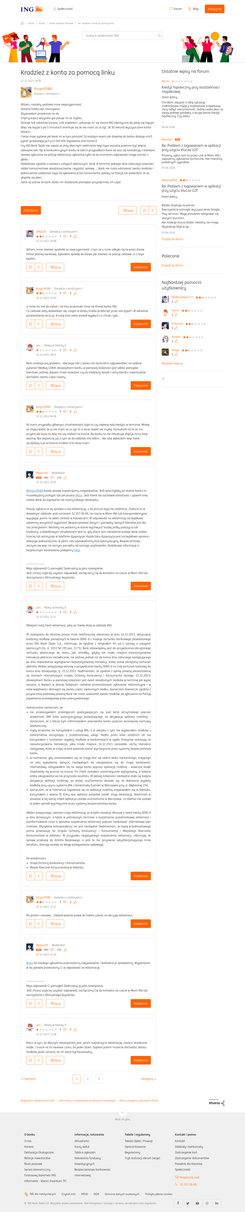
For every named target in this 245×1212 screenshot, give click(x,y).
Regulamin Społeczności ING (38, 1100)
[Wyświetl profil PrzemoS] (178, 323)
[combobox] (122, 35)
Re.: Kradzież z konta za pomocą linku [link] (96, 23)
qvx (38, 345)
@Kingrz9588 (34, 490)
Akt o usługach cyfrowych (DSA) (138, 1100)
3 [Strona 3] (99, 1079)
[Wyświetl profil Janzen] (177, 337)
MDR (98, 1194)
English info (70, 1194)
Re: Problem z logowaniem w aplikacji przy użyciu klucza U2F (191, 147)
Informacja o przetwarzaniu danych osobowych (87, 1100)
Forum (178, 9)
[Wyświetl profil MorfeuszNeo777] (183, 297)
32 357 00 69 (188, 1184)
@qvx (79, 495)
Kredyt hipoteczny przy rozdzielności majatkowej (191, 89)
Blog (196, 9)
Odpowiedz (31, 210)
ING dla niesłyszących (43, 1194)
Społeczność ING (22, 23)
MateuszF (42, 473)
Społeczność (65, 9)
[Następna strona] (147, 1079)
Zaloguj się (214, 9)
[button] (144, 210)
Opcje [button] (130, 210)
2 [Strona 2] (88, 1079)
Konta (42, 23)
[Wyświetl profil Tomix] (176, 310)
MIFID (86, 1194)
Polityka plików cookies (164, 1194)
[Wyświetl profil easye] (176, 350)
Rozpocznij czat (189, 1177)
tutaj (77, 550)
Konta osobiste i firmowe (61, 23)
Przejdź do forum (172, 239)
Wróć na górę (122, 1119)
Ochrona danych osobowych (125, 1194)
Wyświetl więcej (172, 363)
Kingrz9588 (43, 88)
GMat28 (41, 231)
